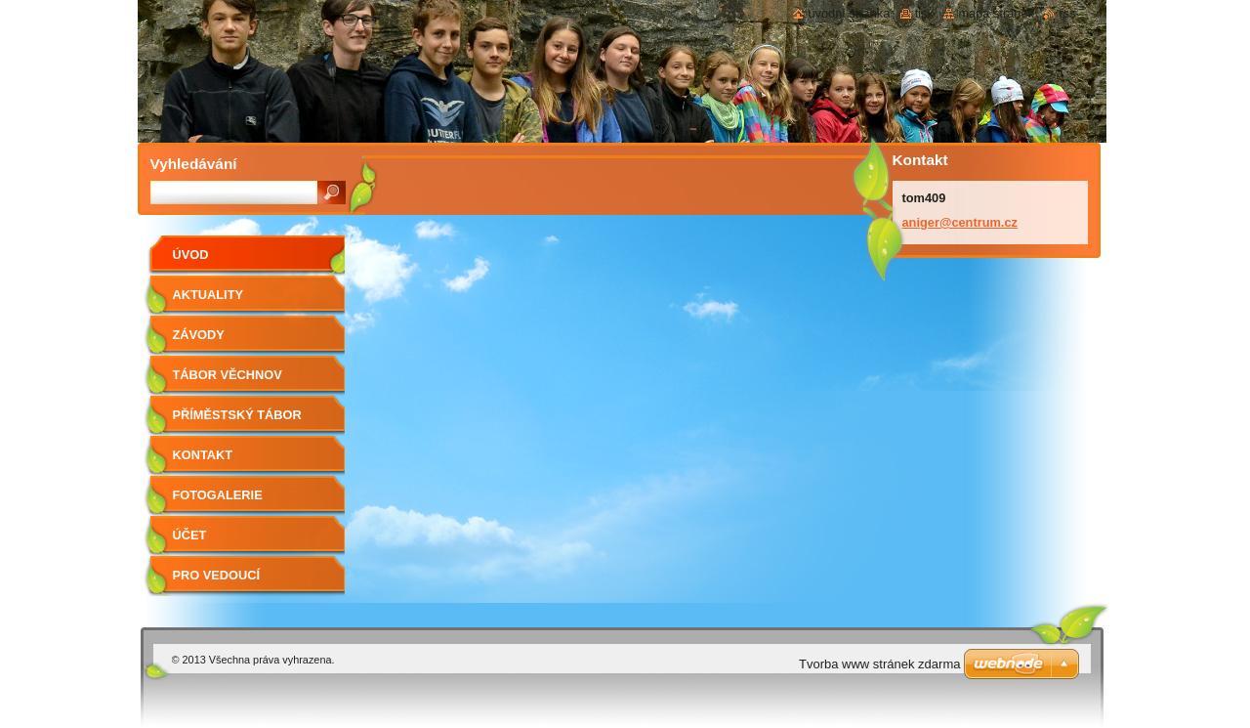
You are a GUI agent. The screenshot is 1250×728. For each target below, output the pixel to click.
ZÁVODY (199, 334)
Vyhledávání (193, 163)
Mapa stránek (996, 13)
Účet (190, 535)
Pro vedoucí (217, 575)
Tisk (924, 13)
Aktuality (208, 294)
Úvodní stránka (849, 13)
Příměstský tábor (237, 414)
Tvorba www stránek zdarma (879, 664)
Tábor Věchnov (227, 374)
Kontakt (203, 455)
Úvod (191, 254)
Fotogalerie (218, 495)
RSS (1067, 13)
